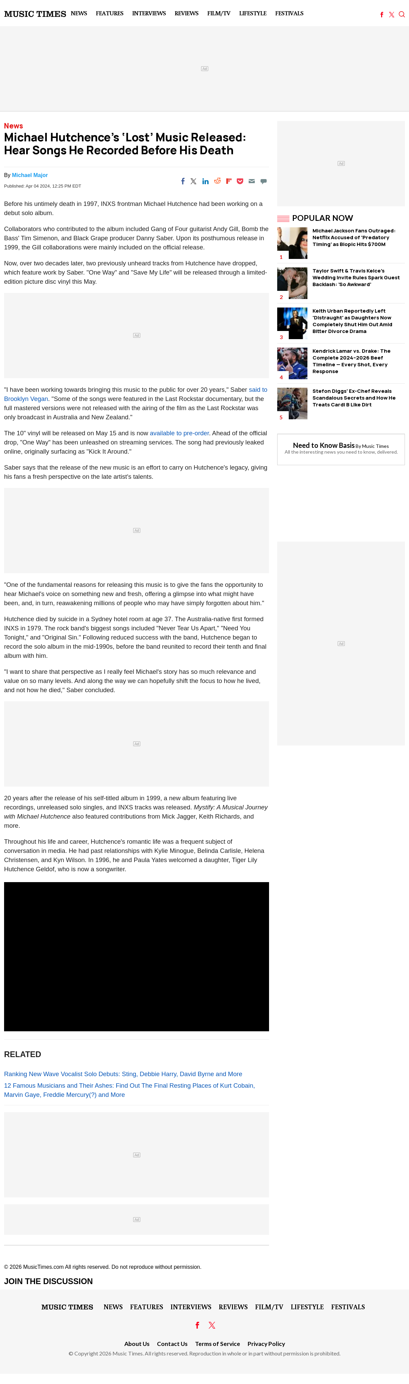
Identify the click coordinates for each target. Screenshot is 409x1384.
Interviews (149, 13)
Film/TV (218, 13)
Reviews (186, 13)
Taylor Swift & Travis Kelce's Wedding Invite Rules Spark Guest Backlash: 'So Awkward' (356, 277)
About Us (136, 1343)
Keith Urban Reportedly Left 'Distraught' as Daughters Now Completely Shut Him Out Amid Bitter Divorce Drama (352, 321)
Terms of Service (217, 1343)
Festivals (289, 13)
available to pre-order (179, 433)
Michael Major (30, 175)
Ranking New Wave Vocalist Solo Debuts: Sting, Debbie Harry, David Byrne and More (123, 1074)
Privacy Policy (266, 1343)
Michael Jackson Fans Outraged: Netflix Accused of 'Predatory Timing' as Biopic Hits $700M (354, 237)
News (79, 13)
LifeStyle (252, 13)
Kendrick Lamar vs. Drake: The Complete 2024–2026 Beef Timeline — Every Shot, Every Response (352, 361)
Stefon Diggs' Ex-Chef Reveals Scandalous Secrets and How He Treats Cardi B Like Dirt (354, 397)
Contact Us (172, 1343)
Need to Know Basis (324, 445)
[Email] (251, 181)
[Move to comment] (263, 181)
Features (109, 13)
